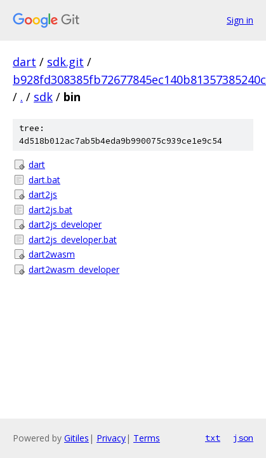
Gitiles (76, 438)
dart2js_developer (65, 224)
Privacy (111, 438)
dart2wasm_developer (74, 269)
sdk (43, 96)
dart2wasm (52, 254)
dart (24, 61)
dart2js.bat (50, 210)
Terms (146, 438)
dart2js (43, 194)
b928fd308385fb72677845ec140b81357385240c (139, 79)
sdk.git (65, 61)
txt (212, 437)
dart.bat (44, 180)
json (243, 437)
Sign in (240, 20)
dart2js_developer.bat (73, 239)
